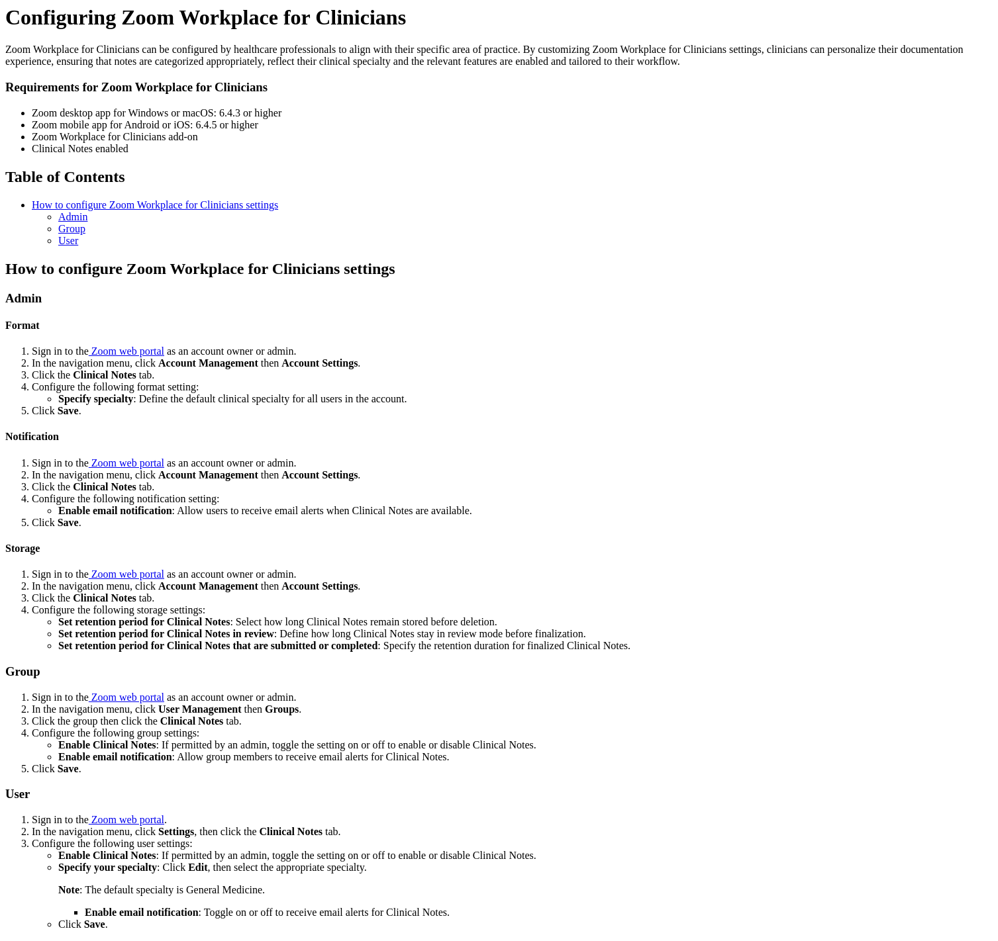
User (68, 240)
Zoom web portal (126, 351)
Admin (72, 216)
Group (71, 228)
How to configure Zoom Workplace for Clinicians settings (155, 204)
